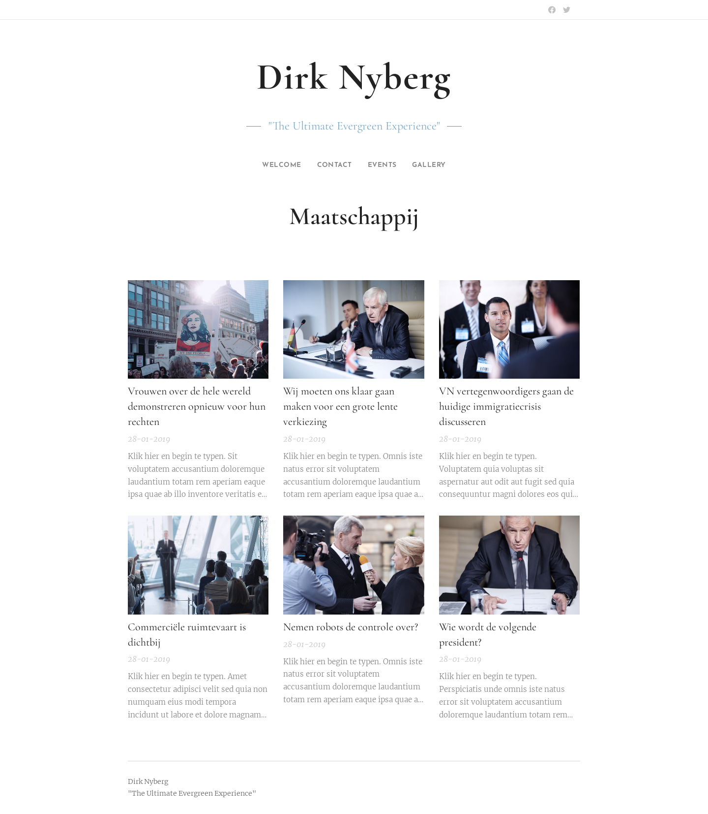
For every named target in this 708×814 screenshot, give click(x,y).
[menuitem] (279, 165)
